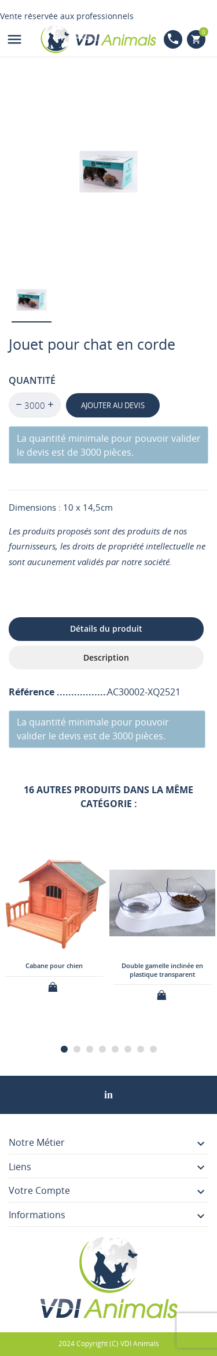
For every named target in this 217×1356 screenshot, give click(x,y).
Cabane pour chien (54, 965)
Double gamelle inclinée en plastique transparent (162, 969)
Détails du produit (106, 628)
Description (106, 657)
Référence (33, 692)
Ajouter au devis (113, 405)
